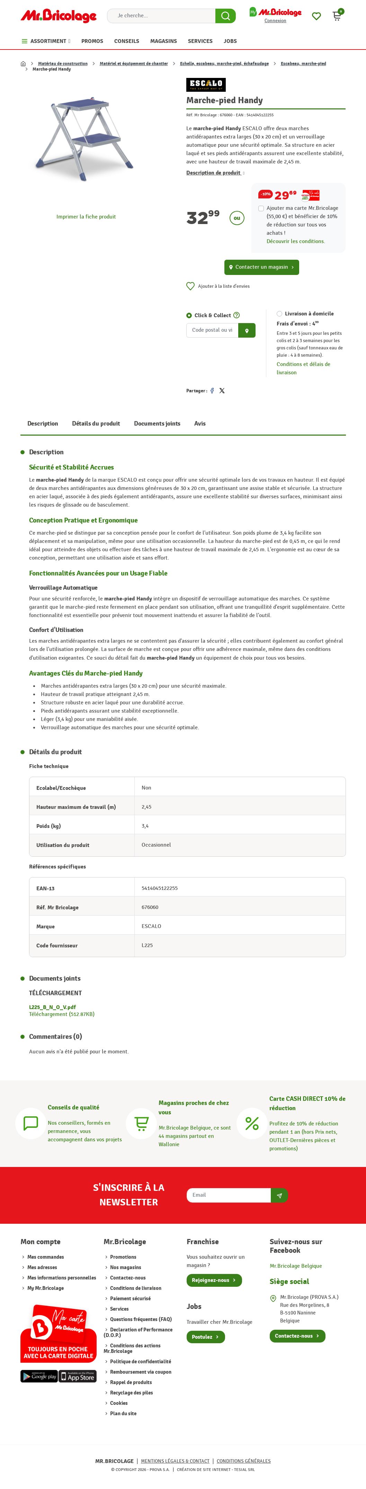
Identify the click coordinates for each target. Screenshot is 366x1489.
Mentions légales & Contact (175, 1461)
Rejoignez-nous (210, 1280)
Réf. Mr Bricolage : (202, 115)
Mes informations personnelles (61, 1278)
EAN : (241, 115)
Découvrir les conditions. (296, 241)
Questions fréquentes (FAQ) (140, 1319)
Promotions (122, 1257)
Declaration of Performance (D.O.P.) (138, 1333)
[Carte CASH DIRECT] (252, 1123)
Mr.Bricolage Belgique (296, 1266)
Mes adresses (42, 1267)
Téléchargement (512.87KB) (62, 1014)
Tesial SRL (244, 1469)
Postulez (202, 1337)
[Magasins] (141, 1123)
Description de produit (215, 173)
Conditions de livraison (135, 1288)
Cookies (118, 1403)
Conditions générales (244, 1461)
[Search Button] (225, 16)
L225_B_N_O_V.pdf (52, 1007)
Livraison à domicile (309, 313)
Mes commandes (45, 1257)
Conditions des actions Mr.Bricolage (132, 1349)
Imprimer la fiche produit (86, 217)
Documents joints (157, 424)
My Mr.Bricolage (45, 1288)
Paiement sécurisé (130, 1298)
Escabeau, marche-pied (303, 63)
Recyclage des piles (131, 1393)
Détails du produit (96, 424)
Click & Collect (213, 315)
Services (119, 1309)
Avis (199, 424)
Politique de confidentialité (140, 1361)
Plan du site (122, 1413)
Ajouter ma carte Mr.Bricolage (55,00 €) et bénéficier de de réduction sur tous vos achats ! (302, 221)
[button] (337, 16)
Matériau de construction (63, 63)
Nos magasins (125, 1267)
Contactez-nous (127, 1278)
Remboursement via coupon (140, 1372)
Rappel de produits (130, 1382)
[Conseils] (30, 1123)
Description (42, 424)
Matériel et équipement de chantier (134, 63)
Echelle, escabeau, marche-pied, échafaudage (224, 63)
